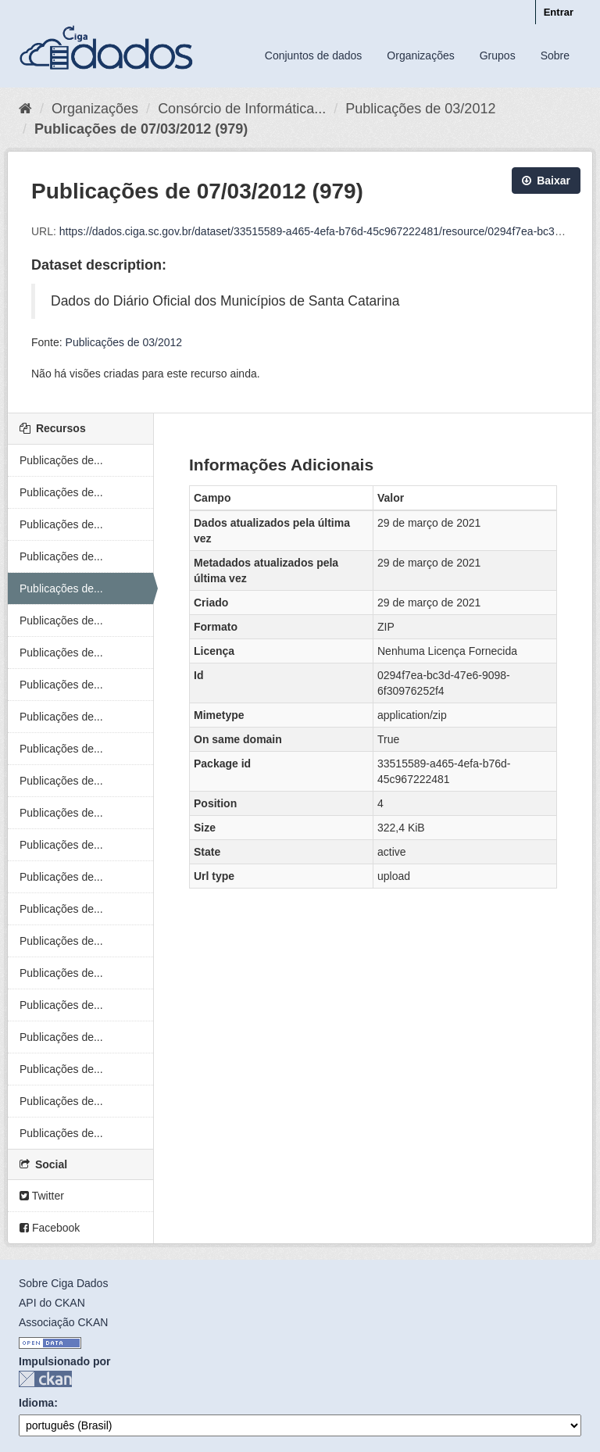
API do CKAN (52, 1302)
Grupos (498, 55)
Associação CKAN (63, 1322)
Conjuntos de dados (313, 55)
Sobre (555, 55)
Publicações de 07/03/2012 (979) (141, 129)
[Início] (25, 108)
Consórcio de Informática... (242, 108)
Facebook (50, 1227)
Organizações (420, 55)
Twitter (42, 1195)
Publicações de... (61, 460)
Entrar (558, 12)
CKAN (45, 1379)
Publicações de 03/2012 (420, 108)
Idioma (36, 1403)
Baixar (546, 180)
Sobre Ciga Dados (63, 1283)
